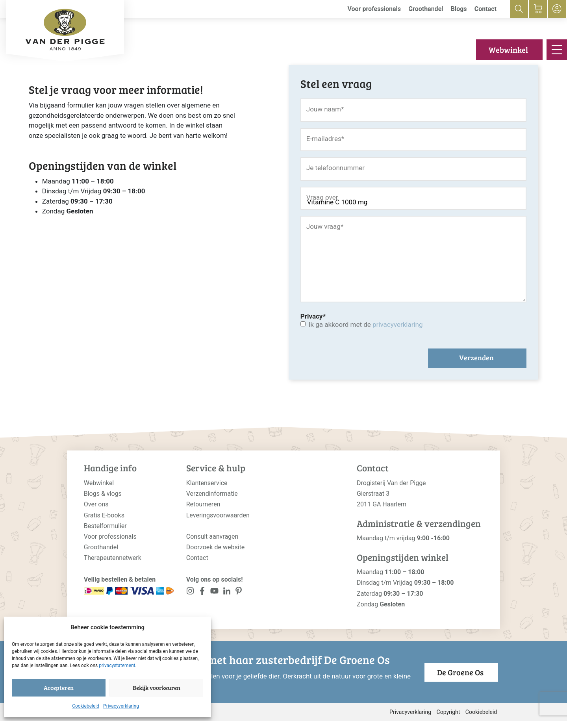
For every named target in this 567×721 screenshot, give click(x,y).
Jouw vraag (324, 226)
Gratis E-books (104, 515)
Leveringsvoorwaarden (218, 515)
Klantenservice (207, 483)
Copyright (448, 712)
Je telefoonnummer (335, 168)
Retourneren (203, 504)
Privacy (313, 316)
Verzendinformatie (212, 493)
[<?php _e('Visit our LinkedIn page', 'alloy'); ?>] (226, 592)
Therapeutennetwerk (112, 558)
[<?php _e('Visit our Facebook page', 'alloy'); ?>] (202, 592)
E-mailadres (325, 139)
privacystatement (117, 665)
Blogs (459, 9)
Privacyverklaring (121, 706)
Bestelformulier (105, 526)
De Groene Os (460, 672)
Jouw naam (325, 109)
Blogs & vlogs (103, 493)
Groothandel (425, 9)
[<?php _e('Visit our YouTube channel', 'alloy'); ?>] (214, 592)
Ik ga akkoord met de (366, 324)
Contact (485, 9)
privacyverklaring (397, 324)
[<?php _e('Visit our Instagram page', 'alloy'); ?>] (190, 592)
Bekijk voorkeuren (156, 687)
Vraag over (322, 197)
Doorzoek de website (215, 547)
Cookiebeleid (85, 706)
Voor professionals (374, 9)
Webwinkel (508, 49)
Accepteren (59, 687)
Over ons (96, 504)
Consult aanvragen (212, 536)
